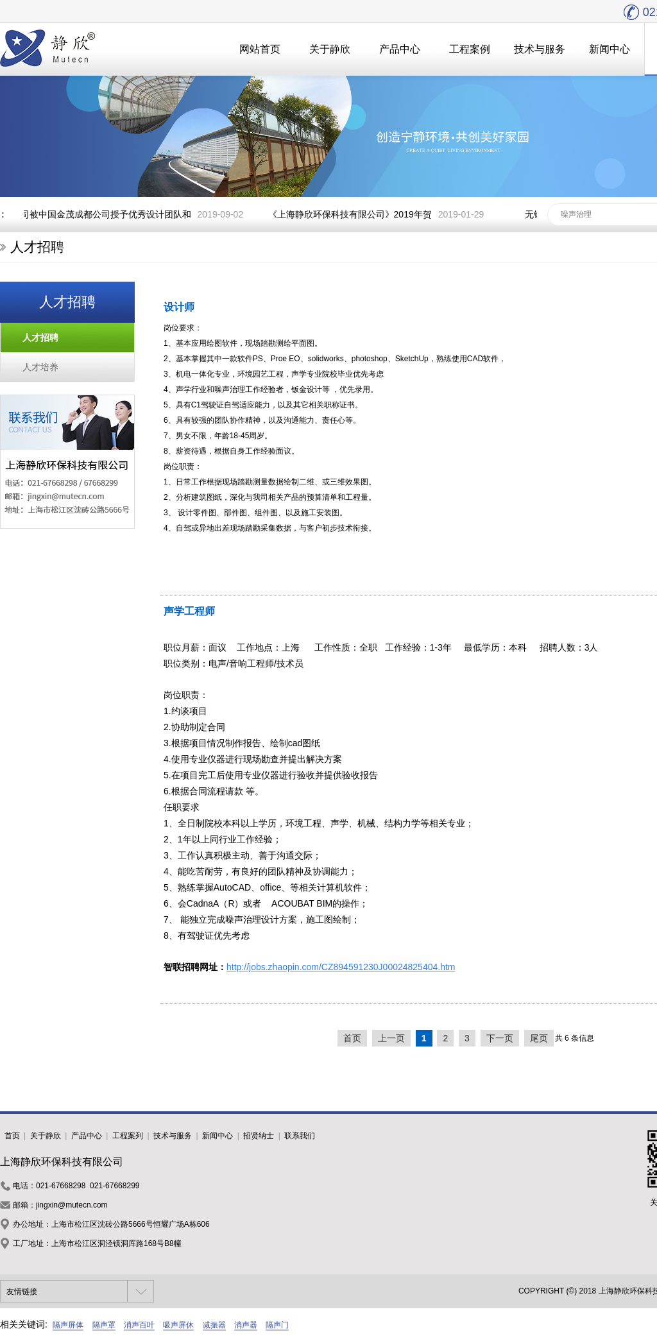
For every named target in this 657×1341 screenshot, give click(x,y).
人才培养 (40, 367)
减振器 (214, 1324)
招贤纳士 (258, 1135)
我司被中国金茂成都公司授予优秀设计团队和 (103, 214)
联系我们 (299, 1135)
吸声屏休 (178, 1324)
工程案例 (469, 49)
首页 (352, 1038)
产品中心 (399, 49)
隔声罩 (103, 1324)
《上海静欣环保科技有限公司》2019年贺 (352, 214)
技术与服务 (539, 49)
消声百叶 (139, 1324)
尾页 (539, 1038)
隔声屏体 (68, 1324)
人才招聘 (40, 337)
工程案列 (127, 1135)
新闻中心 (609, 49)
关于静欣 (329, 49)
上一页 (391, 1038)
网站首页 (259, 49)
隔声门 (277, 1324)
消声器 (245, 1324)
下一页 (499, 1038)
